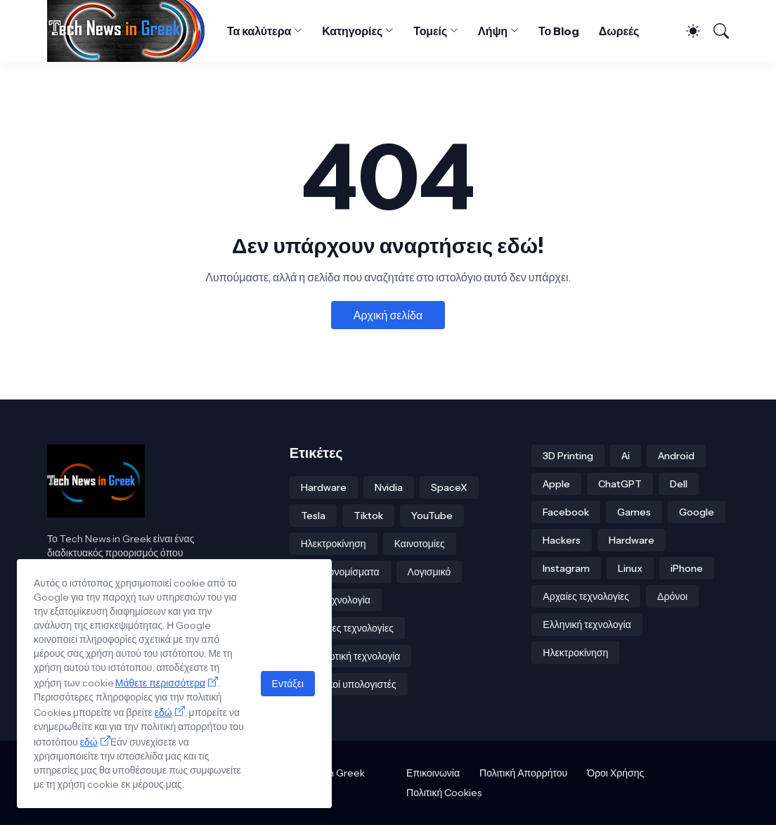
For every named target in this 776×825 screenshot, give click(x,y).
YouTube (432, 515)
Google (696, 512)
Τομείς (430, 31)
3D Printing (568, 455)
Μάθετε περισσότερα (160, 683)
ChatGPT (620, 484)
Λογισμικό (429, 571)
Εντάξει (288, 683)
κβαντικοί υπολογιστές (348, 684)
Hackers (562, 540)
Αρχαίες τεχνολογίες (586, 596)
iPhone (687, 568)
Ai (625, 455)
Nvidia (389, 487)
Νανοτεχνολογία (335, 600)
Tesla (313, 515)
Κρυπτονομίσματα (340, 571)
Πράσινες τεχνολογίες (347, 628)
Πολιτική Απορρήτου (523, 773)
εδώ (163, 712)
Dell (678, 484)
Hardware (324, 487)
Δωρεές (619, 31)
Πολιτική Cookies (443, 792)
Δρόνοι (672, 596)
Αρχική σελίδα (388, 315)
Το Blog (558, 31)
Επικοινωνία (433, 773)
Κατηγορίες (352, 31)
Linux (630, 568)
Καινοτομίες (419, 543)
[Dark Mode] (687, 31)
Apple (556, 484)
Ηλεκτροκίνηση (333, 543)
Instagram (566, 568)
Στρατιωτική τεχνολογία (351, 656)
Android (676, 455)
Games (634, 512)
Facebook (566, 512)
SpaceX (449, 487)
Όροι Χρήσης (615, 773)
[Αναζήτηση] (716, 31)
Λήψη (492, 31)
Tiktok (368, 515)
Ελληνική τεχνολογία (586, 624)
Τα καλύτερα (259, 31)
